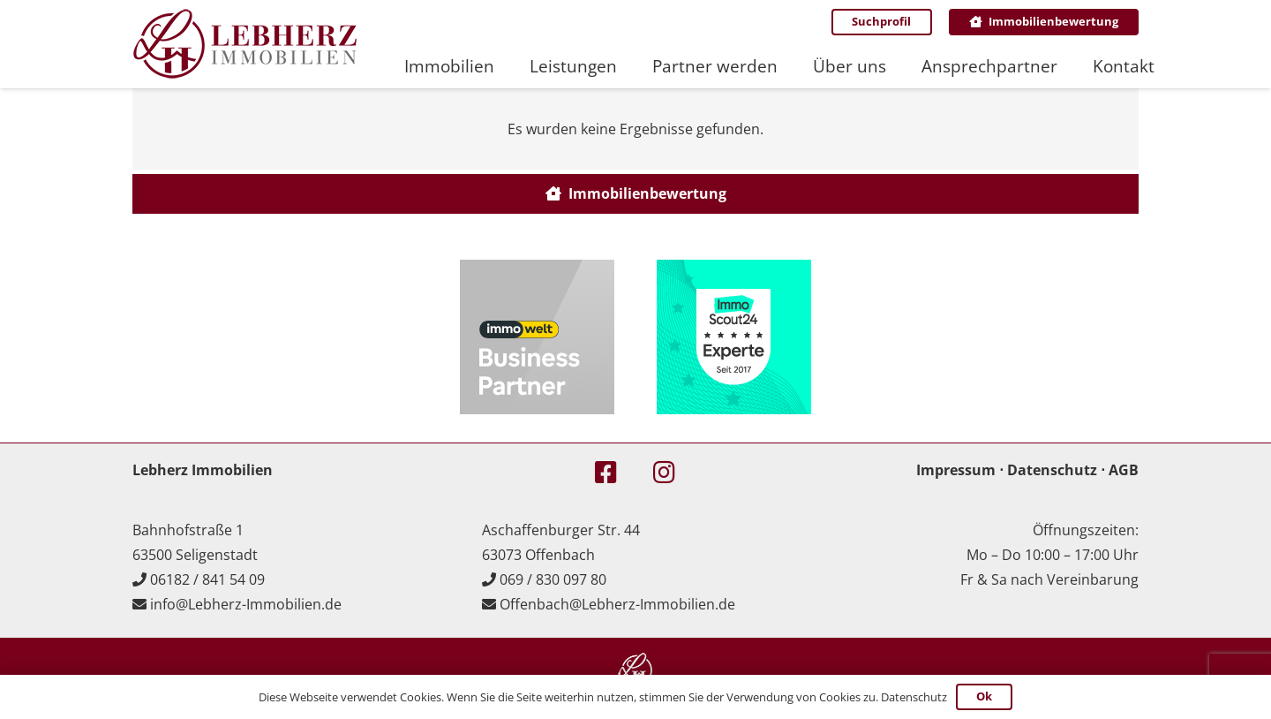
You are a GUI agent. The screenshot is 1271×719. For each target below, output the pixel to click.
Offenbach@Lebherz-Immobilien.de (617, 604)
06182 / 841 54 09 (207, 579)
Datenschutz (1052, 470)
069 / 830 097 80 (553, 579)
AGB (1124, 470)
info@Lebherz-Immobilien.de (246, 604)
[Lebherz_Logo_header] (244, 44)
